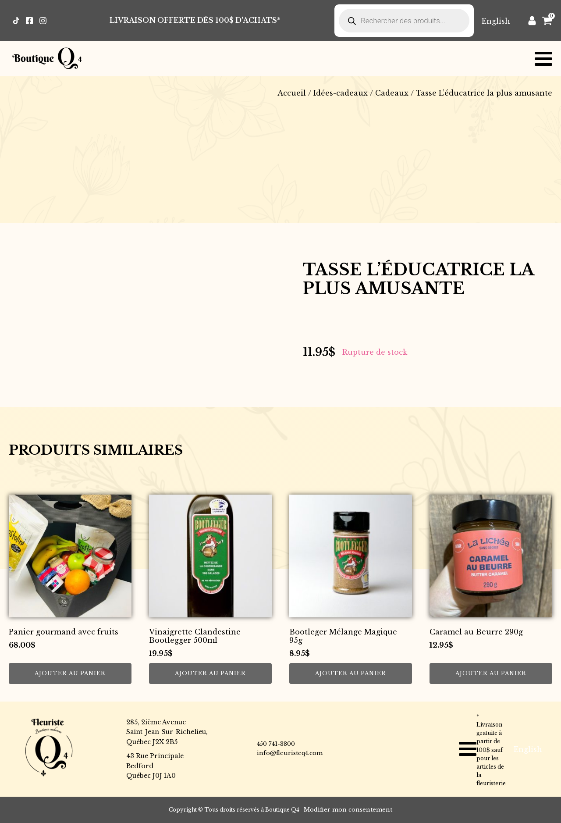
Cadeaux (391, 93)
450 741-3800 (276, 744)
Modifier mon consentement (348, 809)
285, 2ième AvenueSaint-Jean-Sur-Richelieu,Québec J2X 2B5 (167, 732)
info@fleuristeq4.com (290, 753)
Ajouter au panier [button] (70, 673)
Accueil (291, 93)
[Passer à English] (496, 20)
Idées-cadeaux (340, 93)
